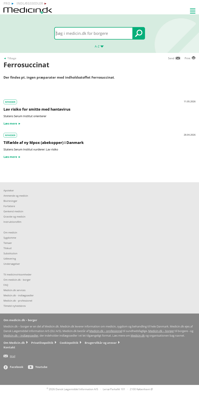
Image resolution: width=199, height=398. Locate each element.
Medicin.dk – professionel (105, 331)
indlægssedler (30, 3)
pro (6, 3)
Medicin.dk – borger (161, 331)
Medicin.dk (138, 335)
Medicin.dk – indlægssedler (20, 335)
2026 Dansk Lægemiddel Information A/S (72, 389)
